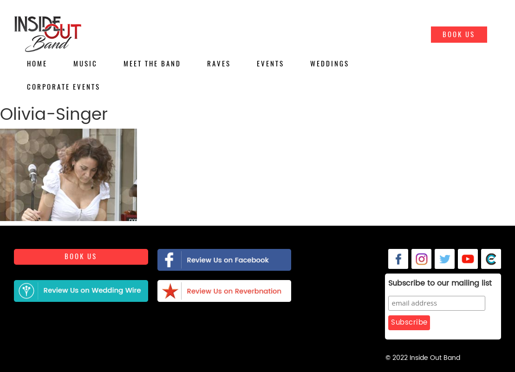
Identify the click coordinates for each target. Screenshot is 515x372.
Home (37, 63)
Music (85, 63)
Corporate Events (63, 86)
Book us (81, 256)
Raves (219, 63)
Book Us (459, 34)
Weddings (329, 63)
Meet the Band (152, 63)
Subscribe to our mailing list (440, 283)
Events (270, 63)
